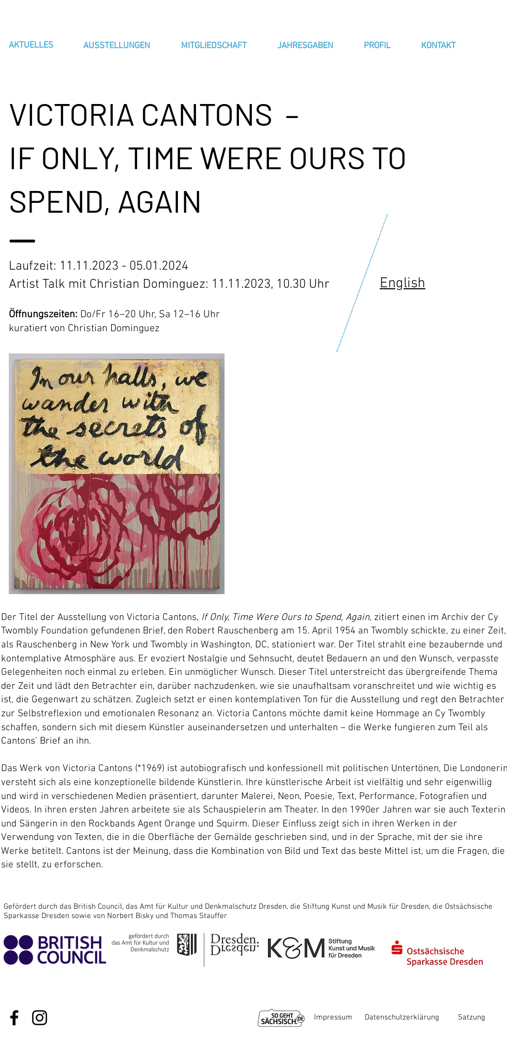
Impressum (333, 1017)
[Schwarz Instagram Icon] (39, 1018)
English (402, 283)
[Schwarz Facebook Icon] (14, 1018)
